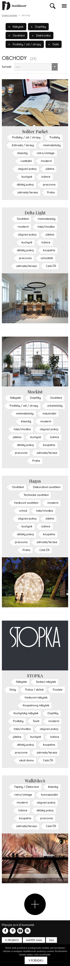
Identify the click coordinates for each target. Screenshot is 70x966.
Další (53, 44)
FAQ (51, 940)
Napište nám (34, 940)
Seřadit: (7, 67)
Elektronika (41, 35)
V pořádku (36, 960)
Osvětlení (16, 35)
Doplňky (38, 26)
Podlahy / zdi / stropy (24, 44)
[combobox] (36, 67)
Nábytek (16, 26)
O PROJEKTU (12, 940)
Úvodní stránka (9, 15)
